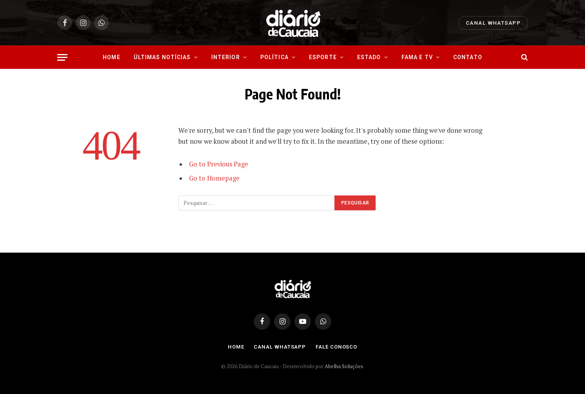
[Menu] (62, 57)
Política (274, 57)
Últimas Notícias (162, 57)
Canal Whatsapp (493, 23)
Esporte (323, 57)
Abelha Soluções (344, 366)
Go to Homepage (214, 178)
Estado (369, 57)
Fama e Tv (417, 57)
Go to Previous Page (218, 164)
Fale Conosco (336, 347)
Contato (467, 57)
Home (111, 57)
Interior (225, 57)
